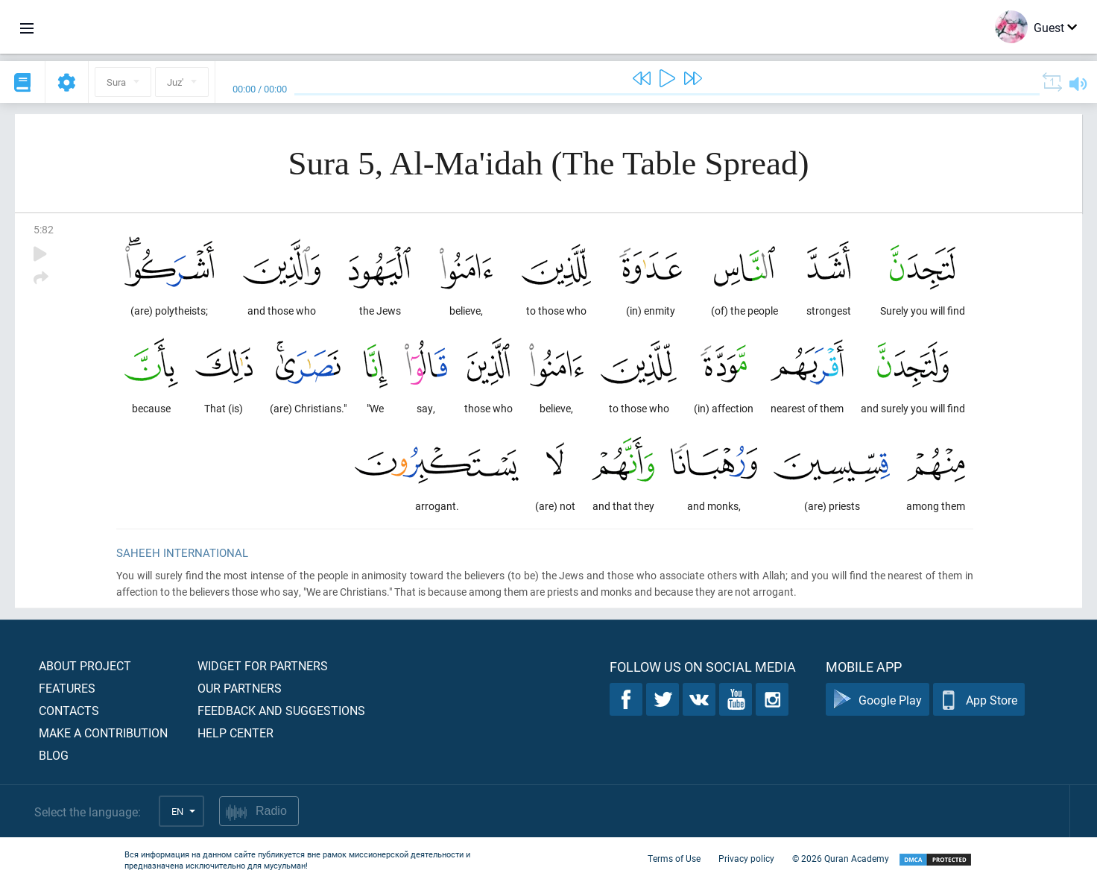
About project (85, 665)
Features (67, 688)
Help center (235, 732)
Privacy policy (746, 858)
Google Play (877, 699)
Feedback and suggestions (281, 710)
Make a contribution (103, 732)
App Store (978, 699)
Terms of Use (674, 858)
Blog (54, 755)
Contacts (69, 710)
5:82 (44, 229)
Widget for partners (262, 665)
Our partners (239, 688)
